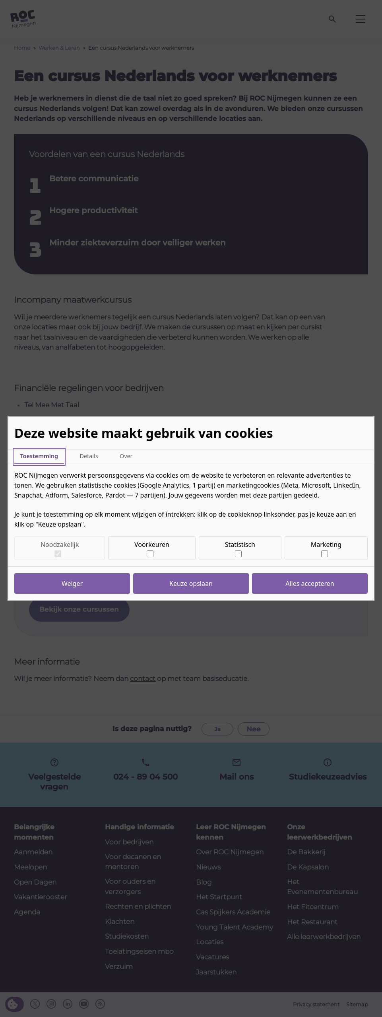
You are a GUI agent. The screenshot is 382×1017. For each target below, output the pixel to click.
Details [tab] (89, 456)
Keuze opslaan (191, 583)
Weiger (72, 583)
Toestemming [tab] (39, 456)
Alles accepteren (309, 583)
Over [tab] (126, 456)
